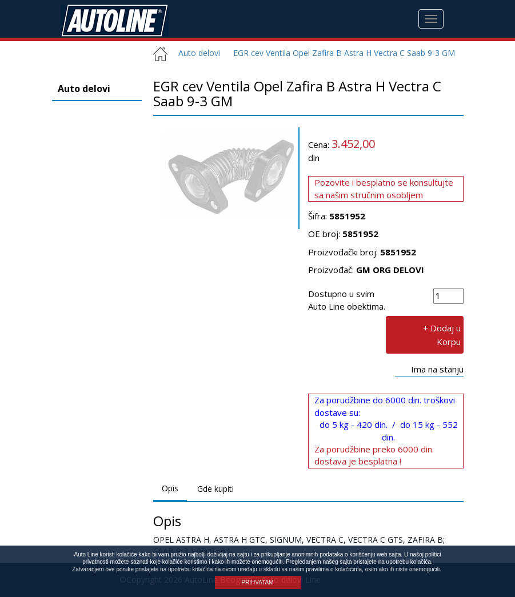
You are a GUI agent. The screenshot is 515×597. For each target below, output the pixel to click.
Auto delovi (195, 52)
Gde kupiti (215, 488)
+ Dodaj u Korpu (442, 334)
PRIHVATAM (257, 582)
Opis (170, 488)
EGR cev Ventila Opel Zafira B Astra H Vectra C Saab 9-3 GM (344, 52)
